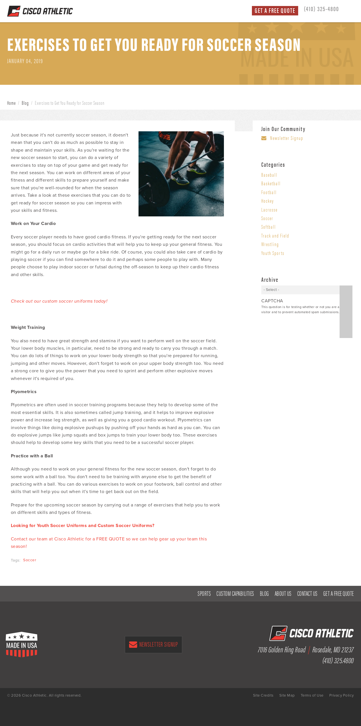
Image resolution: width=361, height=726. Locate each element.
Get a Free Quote (275, 10)
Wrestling (270, 244)
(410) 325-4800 (321, 8)
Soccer (29, 560)
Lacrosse (269, 209)
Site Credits (263, 695)
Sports (204, 593)
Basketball (271, 183)
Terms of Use (312, 695)
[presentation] (304, 327)
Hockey (267, 200)
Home (11, 102)
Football (269, 192)
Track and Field (275, 235)
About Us (283, 593)
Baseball (269, 174)
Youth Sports (272, 252)
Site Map (287, 695)
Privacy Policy (341, 695)
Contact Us (307, 593)
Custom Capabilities (235, 593)
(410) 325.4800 (338, 659)
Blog (25, 102)
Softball (268, 226)
